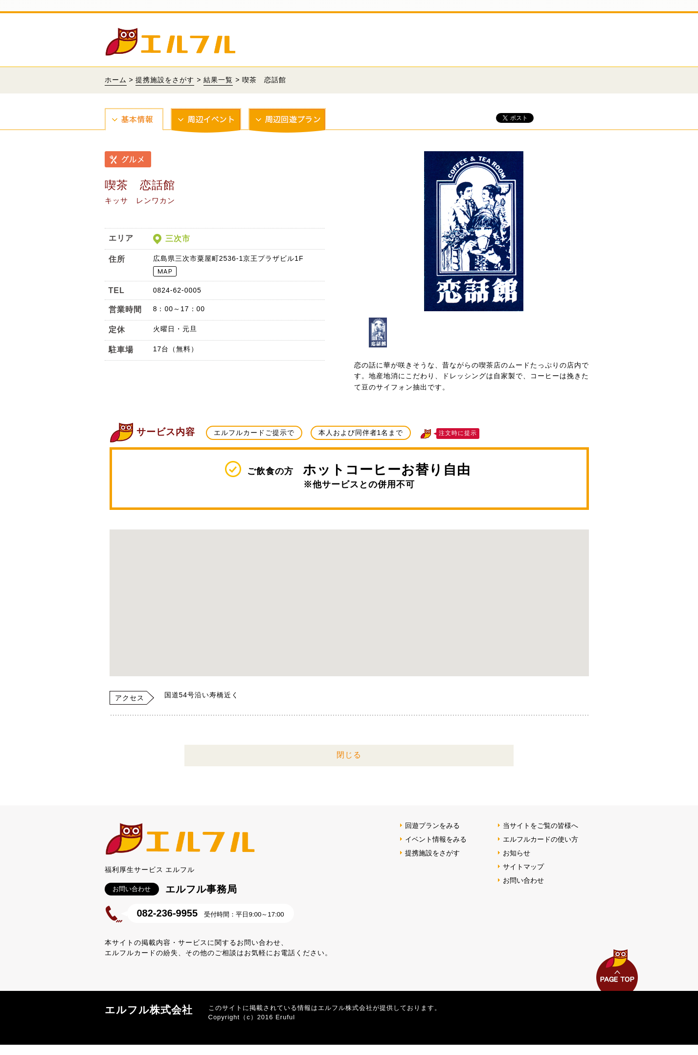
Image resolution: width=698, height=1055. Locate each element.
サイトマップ (523, 867)
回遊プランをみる (432, 825)
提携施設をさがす (164, 80)
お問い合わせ (523, 880)
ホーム (116, 80)
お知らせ (516, 853)
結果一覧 (218, 80)
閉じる (349, 755)
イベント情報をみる (436, 839)
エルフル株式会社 (149, 1009)
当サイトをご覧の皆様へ (540, 825)
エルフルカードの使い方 (540, 839)
